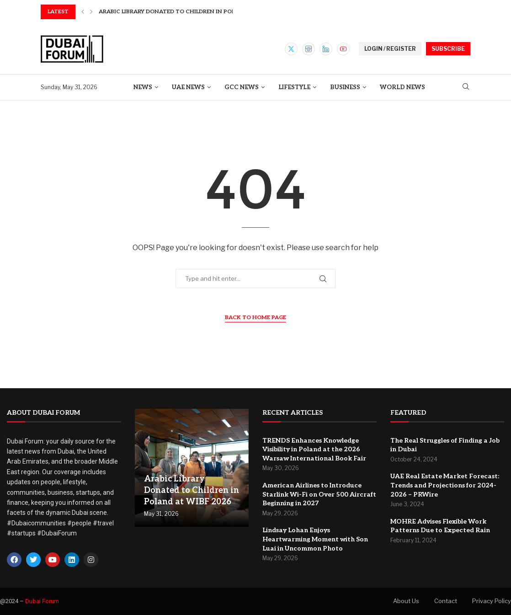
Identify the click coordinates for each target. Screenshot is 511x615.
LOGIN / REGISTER (390, 48)
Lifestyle (294, 87)
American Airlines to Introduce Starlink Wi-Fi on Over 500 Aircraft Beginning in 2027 (319, 494)
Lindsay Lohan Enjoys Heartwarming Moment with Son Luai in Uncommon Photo (315, 539)
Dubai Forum (42, 601)
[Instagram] (308, 49)
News (142, 87)
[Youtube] (343, 49)
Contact (445, 600)
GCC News (241, 87)
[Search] (465, 87)
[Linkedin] (325, 49)
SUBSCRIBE (448, 48)
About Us (406, 600)
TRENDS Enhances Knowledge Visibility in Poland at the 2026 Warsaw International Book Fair (314, 449)
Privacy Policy (491, 600)
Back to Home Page (255, 317)
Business (345, 87)
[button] (82, 12)
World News (402, 87)
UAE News (188, 87)
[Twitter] (291, 49)
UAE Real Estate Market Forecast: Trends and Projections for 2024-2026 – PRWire (444, 485)
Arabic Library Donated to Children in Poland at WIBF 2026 (191, 490)
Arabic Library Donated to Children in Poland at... (179, 11)
